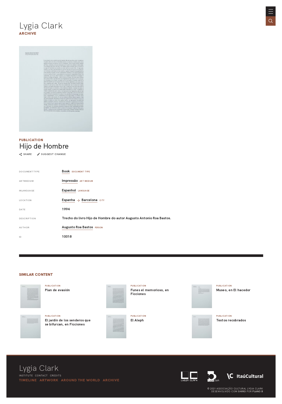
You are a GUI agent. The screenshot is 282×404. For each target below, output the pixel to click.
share (27, 154)
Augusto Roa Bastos (77, 227)
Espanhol (69, 190)
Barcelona (89, 200)
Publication (31, 140)
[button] (80, 380)
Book (66, 171)
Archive (27, 33)
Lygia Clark (41, 25)
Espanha (68, 200)
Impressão (70, 180)
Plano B (257, 391)
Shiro (242, 391)
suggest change (53, 154)
